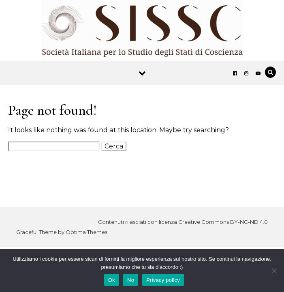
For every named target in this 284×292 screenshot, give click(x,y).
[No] (274, 270)
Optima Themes (86, 232)
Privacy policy (163, 280)
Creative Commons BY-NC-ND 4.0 (223, 222)
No (130, 280)
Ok (111, 280)
